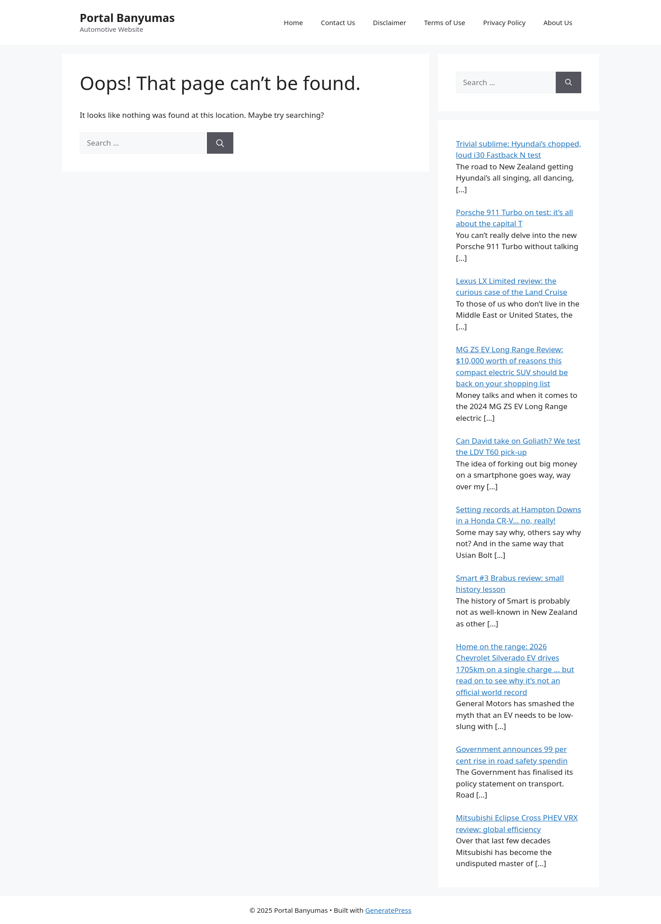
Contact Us (338, 22)
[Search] (220, 143)
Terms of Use (444, 22)
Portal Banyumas (127, 17)
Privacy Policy (504, 22)
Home (293, 22)
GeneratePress (388, 910)
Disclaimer (389, 22)
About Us (557, 22)
